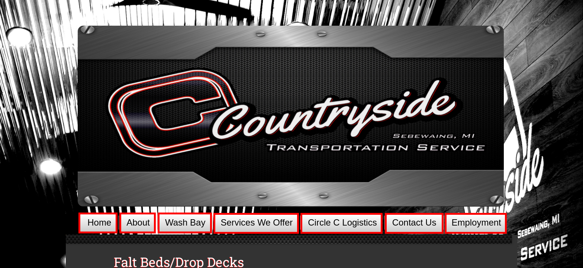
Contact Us (414, 222)
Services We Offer (256, 222)
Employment (476, 222)
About (138, 222)
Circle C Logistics (342, 222)
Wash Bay (185, 222)
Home (99, 222)
